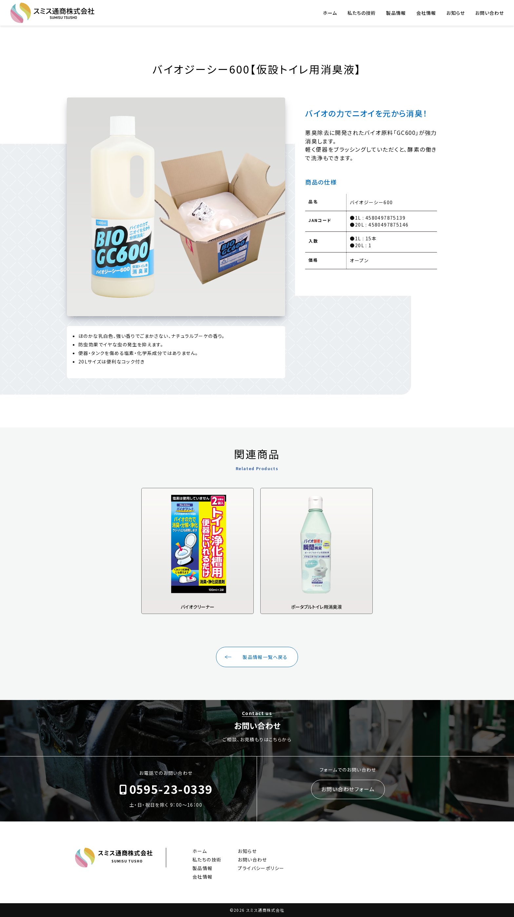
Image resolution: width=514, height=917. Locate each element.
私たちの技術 (361, 13)
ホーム (330, 13)
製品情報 (396, 13)
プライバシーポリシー (261, 868)
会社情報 (426, 13)
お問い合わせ (489, 13)
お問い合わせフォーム (348, 789)
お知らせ (455, 13)
